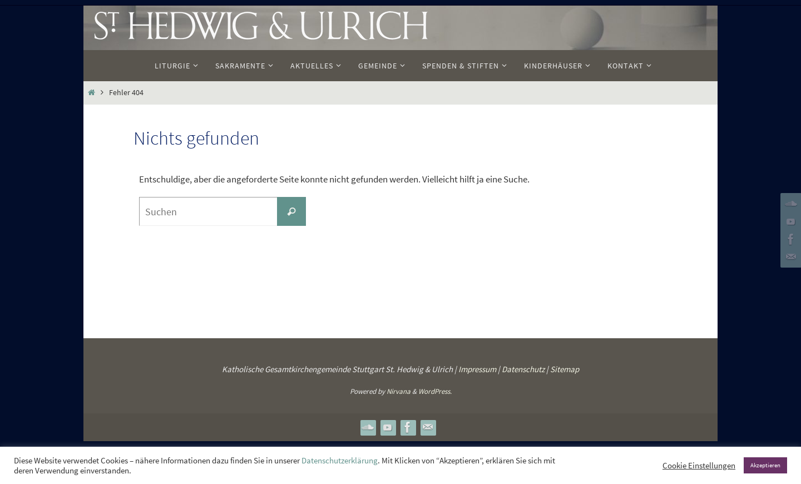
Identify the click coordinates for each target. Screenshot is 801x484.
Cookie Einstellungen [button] (698, 466)
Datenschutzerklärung (339, 461)
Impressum (477, 369)
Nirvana (399, 391)
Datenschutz (523, 369)
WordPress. (435, 391)
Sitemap (564, 369)
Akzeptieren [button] (765, 465)
